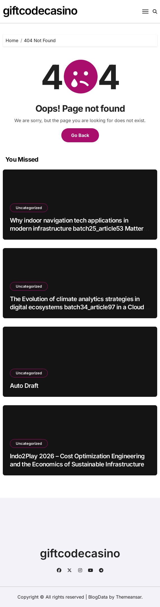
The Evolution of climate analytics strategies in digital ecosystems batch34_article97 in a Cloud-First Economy (78, 307)
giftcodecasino (40, 10)
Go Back (80, 135)
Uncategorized (29, 207)
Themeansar (128, 597)
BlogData (98, 597)
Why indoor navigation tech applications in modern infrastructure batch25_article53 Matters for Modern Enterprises (78, 228)
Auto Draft (24, 385)
